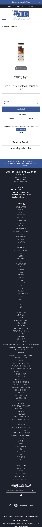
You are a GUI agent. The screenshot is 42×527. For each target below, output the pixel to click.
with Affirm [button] (26, 2)
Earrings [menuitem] (21, 218)
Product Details (21, 142)
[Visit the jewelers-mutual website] (23, 505)
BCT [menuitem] (21, 267)
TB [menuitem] (21, 449)
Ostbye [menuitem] (21, 401)
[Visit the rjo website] (10, 505)
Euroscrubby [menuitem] (21, 312)
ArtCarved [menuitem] (21, 259)
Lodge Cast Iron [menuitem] (21, 390)
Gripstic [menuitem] (21, 352)
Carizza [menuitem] (21, 277)
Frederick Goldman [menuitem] (21, 331)
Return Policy (8, 516)
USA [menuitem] (21, 460)
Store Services (21, 474)
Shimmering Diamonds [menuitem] (21, 433)
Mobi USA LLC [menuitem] (21, 398)
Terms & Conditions (21, 479)
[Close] (39, 2)
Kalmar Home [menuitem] (21, 377)
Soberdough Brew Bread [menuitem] (21, 436)
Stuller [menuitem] (21, 441)
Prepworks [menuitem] (21, 414)
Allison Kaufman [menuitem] (21, 251)
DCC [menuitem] (21, 304)
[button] (11, 6)
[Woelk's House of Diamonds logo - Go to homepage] (21, 14)
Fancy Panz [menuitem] (21, 315)
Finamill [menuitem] (21, 318)
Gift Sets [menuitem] (21, 234)
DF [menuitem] (21, 307)
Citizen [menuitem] (21, 291)
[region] (21, 52)
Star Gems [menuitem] (21, 438)
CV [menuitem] (21, 302)
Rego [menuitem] (21, 422)
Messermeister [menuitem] (21, 395)
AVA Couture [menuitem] (21, 264)
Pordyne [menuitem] (20, 411)
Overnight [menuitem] (21, 403)
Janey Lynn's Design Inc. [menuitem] (21, 366)
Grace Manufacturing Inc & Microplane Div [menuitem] (21, 344)
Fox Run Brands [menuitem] (21, 323)
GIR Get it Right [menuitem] (21, 342)
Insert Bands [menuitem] (21, 237)
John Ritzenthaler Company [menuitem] (21, 369)
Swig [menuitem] (21, 444)
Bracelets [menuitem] (21, 215)
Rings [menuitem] (21, 212)
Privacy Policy (21, 476)
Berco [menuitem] (21, 272)
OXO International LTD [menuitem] (21, 406)
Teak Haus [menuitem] (21, 452)
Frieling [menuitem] (21, 334)
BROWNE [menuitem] (21, 275)
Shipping (11, 118)
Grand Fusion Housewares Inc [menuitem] (21, 347)
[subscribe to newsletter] (33, 490)
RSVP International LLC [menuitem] (21, 427)
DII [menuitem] (21, 310)
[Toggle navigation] (4, 20)
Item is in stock (21, 129)
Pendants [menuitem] (21, 242)
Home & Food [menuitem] (21, 207)
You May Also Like (21, 148)
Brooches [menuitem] (21, 239)
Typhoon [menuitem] (21, 457)
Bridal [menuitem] (21, 210)
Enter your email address (21, 487)
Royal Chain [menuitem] (21, 425)
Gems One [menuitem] (21, 339)
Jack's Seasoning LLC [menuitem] (21, 363)
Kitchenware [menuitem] (21, 220)
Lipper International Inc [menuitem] (21, 387)
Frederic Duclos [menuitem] (21, 328)
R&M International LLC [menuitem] (21, 419)
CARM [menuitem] (21, 280)
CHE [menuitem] (21, 286)
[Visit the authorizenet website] (16, 505)
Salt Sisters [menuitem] (21, 430)
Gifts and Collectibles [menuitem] (21, 231)
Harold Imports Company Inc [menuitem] (21, 355)
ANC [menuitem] (20, 253)
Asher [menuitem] (21, 261)
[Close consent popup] (38, 523)
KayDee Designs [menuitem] (21, 379)
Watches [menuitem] (21, 226)
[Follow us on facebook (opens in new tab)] (21, 495)
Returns (31, 118)
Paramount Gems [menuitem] (21, 409)
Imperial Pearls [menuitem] (21, 358)
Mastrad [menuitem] (20, 393)
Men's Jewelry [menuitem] (21, 228)
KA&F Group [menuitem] (21, 374)
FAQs (21, 471)
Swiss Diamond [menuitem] (21, 446)
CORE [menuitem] (21, 296)
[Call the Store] (21, 180)
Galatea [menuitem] (21, 336)
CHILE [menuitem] (21, 288)
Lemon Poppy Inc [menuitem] (21, 385)
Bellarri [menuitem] (21, 269)
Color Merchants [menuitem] (21, 294)
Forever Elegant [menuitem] (21, 320)
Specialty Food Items (10, 26)
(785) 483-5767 (21, 78)
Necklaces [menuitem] (21, 223)
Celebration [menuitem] (21, 283)
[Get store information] (21, 182)
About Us (21, 468)
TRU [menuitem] (21, 454)
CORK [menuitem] (21, 299)
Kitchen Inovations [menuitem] (21, 382)
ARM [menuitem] (21, 256)
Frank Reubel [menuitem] (21, 326)
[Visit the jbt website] (31, 505)
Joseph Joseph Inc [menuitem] (21, 371)
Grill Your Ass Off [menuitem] (21, 350)
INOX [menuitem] (21, 361)
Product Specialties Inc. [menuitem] (21, 417)
